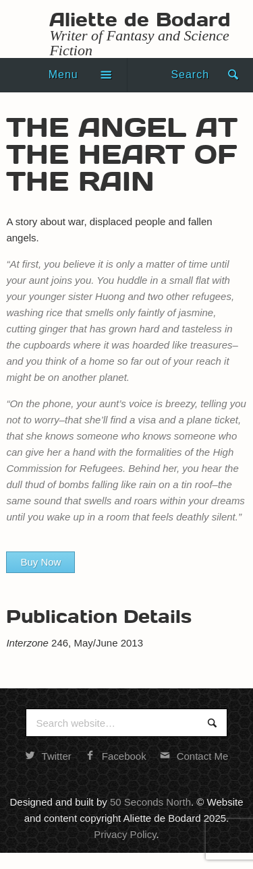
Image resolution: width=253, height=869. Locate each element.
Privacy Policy (125, 834)
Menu (63, 74)
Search (190, 74)
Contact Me (194, 756)
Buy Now (40, 562)
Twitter (48, 756)
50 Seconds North (150, 802)
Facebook (115, 756)
